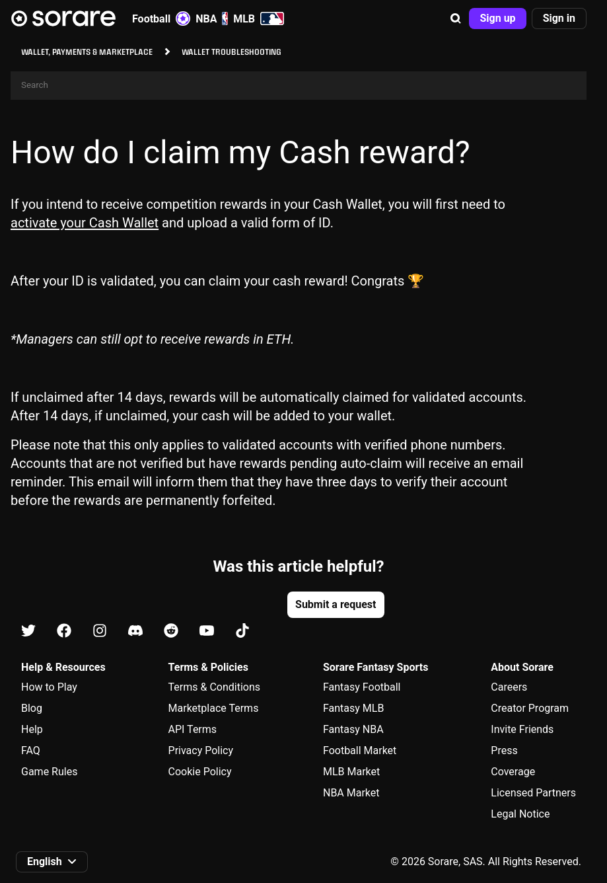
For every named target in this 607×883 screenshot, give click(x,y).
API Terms (192, 729)
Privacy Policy (201, 750)
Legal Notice (520, 814)
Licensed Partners (533, 793)
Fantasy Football (361, 687)
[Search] (299, 85)
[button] (456, 18)
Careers (509, 687)
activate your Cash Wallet (85, 223)
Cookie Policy (200, 771)
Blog (31, 708)
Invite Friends (522, 729)
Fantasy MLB (353, 708)
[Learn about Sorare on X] (28, 631)
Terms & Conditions (214, 687)
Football (161, 18)
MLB (258, 18)
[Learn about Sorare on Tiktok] (242, 631)
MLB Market (351, 771)
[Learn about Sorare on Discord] (135, 631)
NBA (212, 18)
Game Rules (49, 771)
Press (504, 750)
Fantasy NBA (353, 729)
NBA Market (351, 793)
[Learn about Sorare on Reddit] (171, 631)
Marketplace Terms (213, 708)
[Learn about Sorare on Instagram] (99, 631)
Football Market (359, 750)
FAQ (30, 750)
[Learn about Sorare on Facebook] (64, 631)
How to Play (49, 687)
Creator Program (530, 708)
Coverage (513, 771)
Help (32, 729)
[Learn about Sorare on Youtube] (206, 631)
